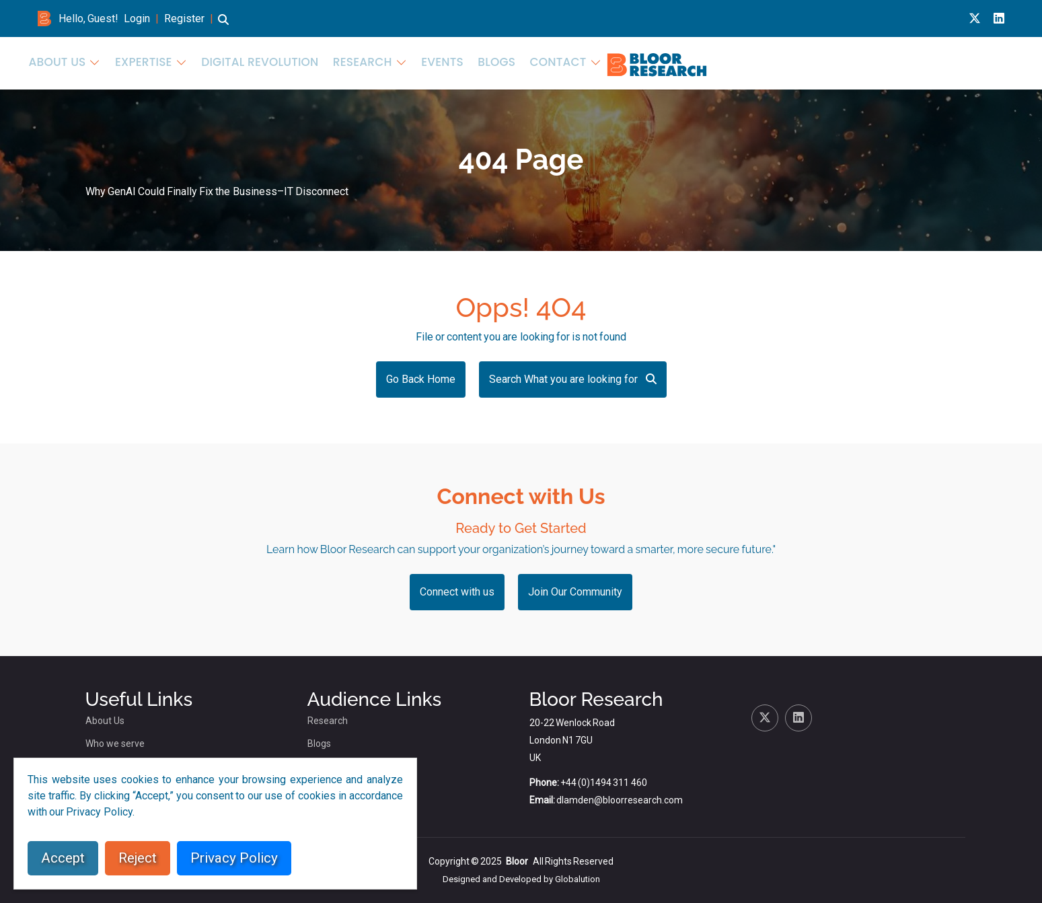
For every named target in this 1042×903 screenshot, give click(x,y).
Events (869, 61)
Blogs (917, 61)
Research (797, 61)
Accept (63, 858)
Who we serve (115, 743)
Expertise (609, 61)
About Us (533, 61)
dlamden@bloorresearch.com (619, 800)
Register (184, 18)
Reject (137, 858)
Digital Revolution (711, 61)
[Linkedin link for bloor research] (999, 18)
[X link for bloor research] (974, 18)
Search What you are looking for (573, 379)
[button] (223, 26)
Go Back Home (420, 379)
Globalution (577, 879)
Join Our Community (575, 591)
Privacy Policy (234, 858)
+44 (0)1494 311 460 (603, 782)
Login (137, 18)
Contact (971, 61)
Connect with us (457, 591)
